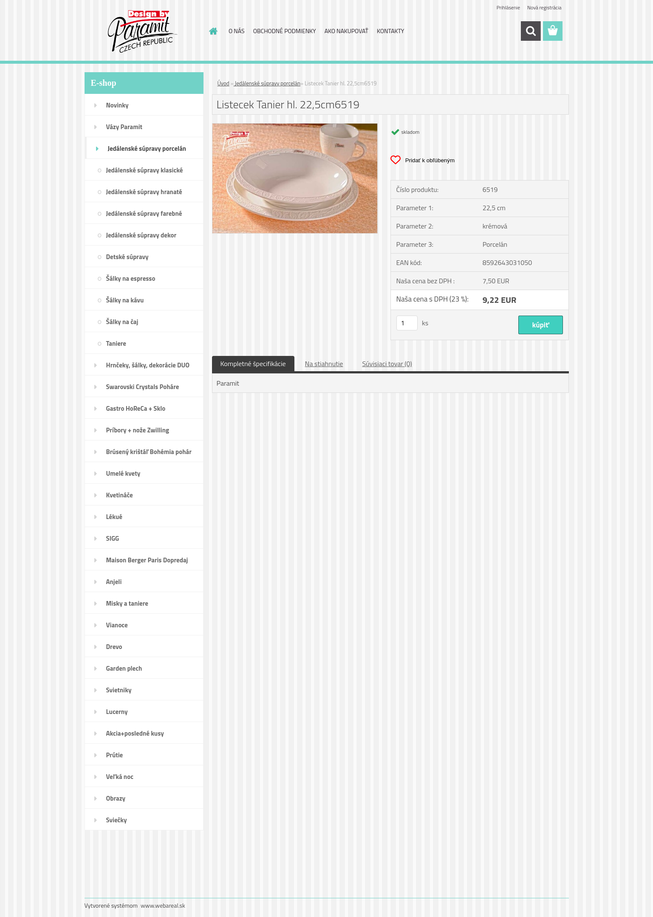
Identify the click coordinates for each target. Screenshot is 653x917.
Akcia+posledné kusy (135, 733)
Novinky (117, 105)
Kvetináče (119, 495)
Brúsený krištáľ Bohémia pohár (149, 452)
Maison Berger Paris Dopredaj (147, 560)
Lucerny (117, 712)
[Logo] (143, 31)
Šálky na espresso (130, 278)
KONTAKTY (390, 30)
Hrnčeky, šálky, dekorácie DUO (148, 365)
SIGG (112, 538)
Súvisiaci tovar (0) (387, 363)
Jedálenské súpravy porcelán (147, 148)
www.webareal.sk (163, 905)
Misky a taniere (127, 603)
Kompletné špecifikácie (253, 363)
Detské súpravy (127, 257)
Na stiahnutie (324, 363)
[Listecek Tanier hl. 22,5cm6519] (295, 127)
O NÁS (237, 30)
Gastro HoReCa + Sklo (136, 408)
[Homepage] (212, 31)
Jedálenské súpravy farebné (144, 213)
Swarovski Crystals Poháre (142, 387)
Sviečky (116, 820)
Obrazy (116, 798)
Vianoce (117, 625)
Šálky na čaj (122, 322)
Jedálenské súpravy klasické (144, 170)
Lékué (114, 517)
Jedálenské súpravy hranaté (144, 192)
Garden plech (124, 668)
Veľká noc (119, 777)
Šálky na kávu (125, 300)
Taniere (116, 343)
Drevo (114, 647)
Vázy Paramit (124, 127)
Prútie (114, 755)
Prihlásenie (508, 7)
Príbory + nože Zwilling (138, 430)
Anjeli (114, 582)
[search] (530, 31)
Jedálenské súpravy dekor (141, 235)
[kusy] (407, 323)
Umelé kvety (123, 473)
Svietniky (119, 690)
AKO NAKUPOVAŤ (346, 30)
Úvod (223, 83)
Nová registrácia (544, 7)
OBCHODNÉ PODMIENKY (284, 30)
